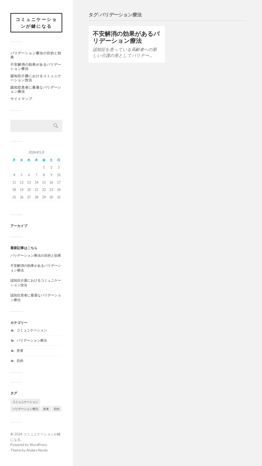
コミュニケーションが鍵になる (36, 23)
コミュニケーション (32, 330)
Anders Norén (37, 450)
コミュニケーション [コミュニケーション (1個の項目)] (25, 401)
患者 (20, 350)
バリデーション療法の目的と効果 (35, 55)
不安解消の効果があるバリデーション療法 (35, 66)
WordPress (38, 445)
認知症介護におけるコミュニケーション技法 (35, 78)
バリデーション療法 (32, 340)
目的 (20, 360)
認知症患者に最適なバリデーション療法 (35, 89)
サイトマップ (21, 99)
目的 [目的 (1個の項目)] (56, 408)
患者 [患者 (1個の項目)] (46, 408)
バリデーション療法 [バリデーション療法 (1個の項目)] (25, 408)
